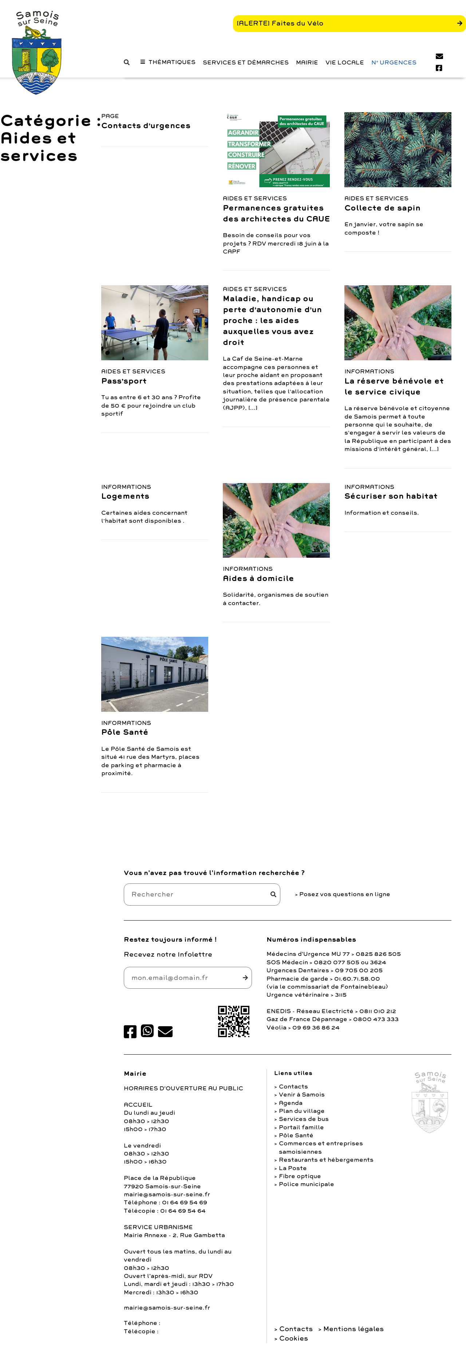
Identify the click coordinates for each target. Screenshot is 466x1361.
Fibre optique (300, 1179)
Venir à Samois (302, 1098)
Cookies (293, 1342)
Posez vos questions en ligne (344, 897)
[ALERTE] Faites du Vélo (280, 27)
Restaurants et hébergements (326, 1163)
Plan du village (302, 1114)
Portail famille (301, 1130)
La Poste (293, 1171)
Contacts (293, 1090)
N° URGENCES (393, 70)
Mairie (307, 70)
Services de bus (304, 1122)
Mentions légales (353, 1332)
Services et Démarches (246, 70)
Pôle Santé (296, 1138)
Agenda (291, 1106)
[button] (128, 70)
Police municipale (306, 1187)
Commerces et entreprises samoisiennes (321, 1150)
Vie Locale (344, 70)
